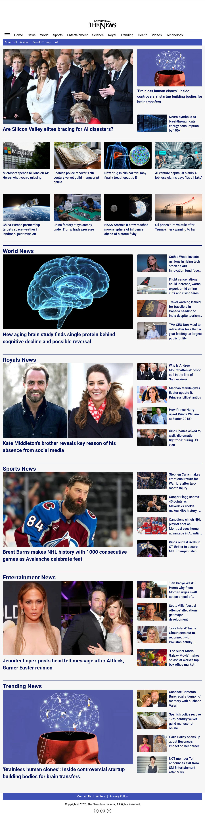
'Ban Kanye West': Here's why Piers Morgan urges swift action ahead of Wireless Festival (183, 590)
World (44, 35)
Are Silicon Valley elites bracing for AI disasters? (58, 129)
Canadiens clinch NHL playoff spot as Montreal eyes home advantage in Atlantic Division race (185, 527)
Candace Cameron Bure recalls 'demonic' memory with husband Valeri (185, 699)
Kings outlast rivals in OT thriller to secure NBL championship (184, 546)
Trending (127, 35)
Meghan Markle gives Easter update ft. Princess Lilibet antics (185, 392)
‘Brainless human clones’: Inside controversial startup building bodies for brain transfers (169, 96)
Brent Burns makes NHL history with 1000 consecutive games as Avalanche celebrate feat (65, 555)
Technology (174, 35)
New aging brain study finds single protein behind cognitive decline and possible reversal (59, 338)
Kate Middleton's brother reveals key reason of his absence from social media (59, 446)
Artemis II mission (16, 42)
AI (56, 42)
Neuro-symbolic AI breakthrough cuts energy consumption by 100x (184, 123)
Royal (112, 35)
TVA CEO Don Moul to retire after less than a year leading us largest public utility (185, 331)
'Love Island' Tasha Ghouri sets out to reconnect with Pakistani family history (182, 635)
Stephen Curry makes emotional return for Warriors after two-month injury (184, 481)
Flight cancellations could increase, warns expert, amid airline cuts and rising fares (184, 286)
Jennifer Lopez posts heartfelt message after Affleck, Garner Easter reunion (63, 664)
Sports (58, 35)
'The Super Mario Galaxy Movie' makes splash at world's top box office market (184, 658)
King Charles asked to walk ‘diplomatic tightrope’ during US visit (185, 438)
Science (98, 35)
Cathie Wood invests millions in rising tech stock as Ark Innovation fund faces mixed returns (184, 264)
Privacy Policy (119, 796)
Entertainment (77, 35)
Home (18, 35)
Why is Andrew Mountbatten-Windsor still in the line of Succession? (185, 372)
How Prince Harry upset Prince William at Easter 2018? (184, 414)
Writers (100, 796)
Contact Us (84, 796)
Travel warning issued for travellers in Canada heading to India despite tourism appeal (185, 309)
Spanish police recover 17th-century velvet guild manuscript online (185, 721)
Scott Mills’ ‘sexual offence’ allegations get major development (183, 612)
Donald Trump (41, 42)
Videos (157, 35)
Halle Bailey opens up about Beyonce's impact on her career (184, 741)
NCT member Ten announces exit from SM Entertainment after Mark (184, 765)
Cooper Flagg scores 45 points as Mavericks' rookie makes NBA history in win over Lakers (184, 504)
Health (142, 35)
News (31, 35)
